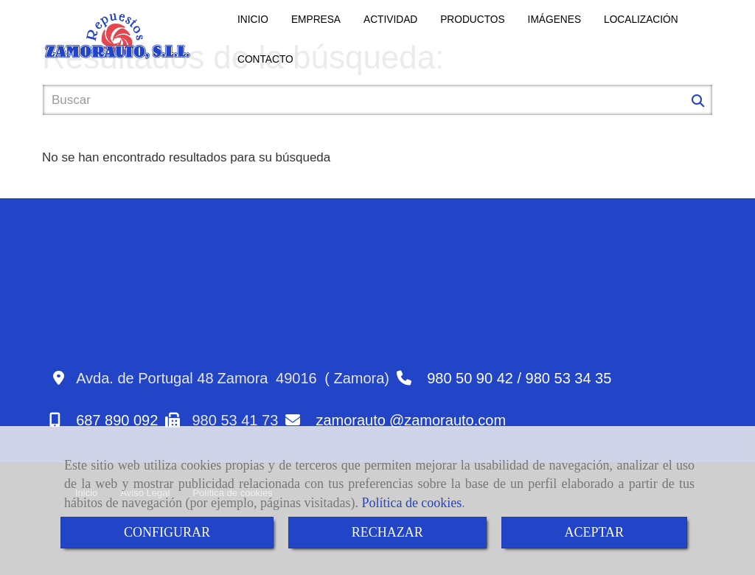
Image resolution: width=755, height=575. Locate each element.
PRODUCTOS (472, 19)
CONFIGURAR (167, 532)
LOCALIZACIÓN (641, 19)
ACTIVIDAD (390, 19)
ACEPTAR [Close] (594, 532)
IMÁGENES (554, 19)
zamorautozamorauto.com (411, 420)
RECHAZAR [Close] (387, 532)
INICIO (252, 19)
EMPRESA (316, 19)
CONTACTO (265, 59)
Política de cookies (411, 502)
